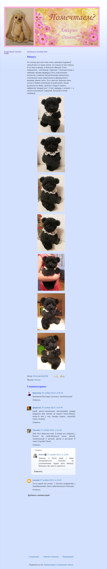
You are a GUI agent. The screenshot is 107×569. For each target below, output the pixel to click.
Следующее (34, 557)
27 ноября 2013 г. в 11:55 (51, 430)
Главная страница (50, 557)
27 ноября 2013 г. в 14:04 (57, 455)
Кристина (37, 393)
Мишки (37, 380)
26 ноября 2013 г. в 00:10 (52, 393)
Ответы (38, 450)
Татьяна (36, 430)
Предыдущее (68, 557)
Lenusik (36, 480)
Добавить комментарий (39, 495)
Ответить (36, 400)
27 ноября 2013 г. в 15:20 (50, 480)
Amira (41, 455)
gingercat (37, 408)
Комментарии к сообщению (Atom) (58, 565)
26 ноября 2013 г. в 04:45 (52, 408)
